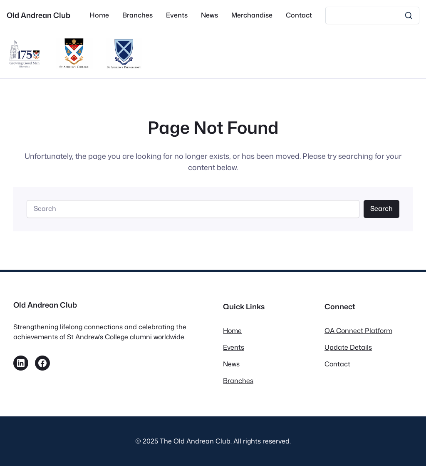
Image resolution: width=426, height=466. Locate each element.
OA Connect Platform (358, 330)
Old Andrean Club (38, 15)
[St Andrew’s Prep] (124, 66)
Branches (238, 380)
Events (233, 347)
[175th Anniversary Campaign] (24, 66)
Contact (337, 363)
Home (232, 330)
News (231, 363)
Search (381, 208)
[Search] (372, 15)
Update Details (348, 347)
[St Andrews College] (74, 66)
